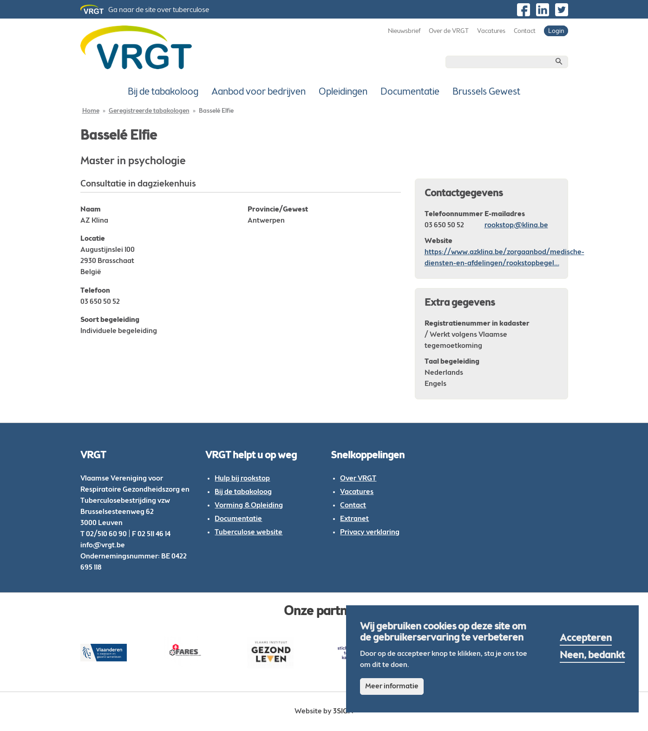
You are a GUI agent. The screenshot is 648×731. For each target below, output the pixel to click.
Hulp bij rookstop (242, 478)
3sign (343, 711)
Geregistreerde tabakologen (149, 111)
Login (556, 31)
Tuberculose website (248, 532)
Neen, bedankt (592, 656)
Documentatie (409, 92)
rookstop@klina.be (516, 225)
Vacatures (491, 31)
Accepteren (586, 639)
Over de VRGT (449, 31)
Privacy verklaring (369, 532)
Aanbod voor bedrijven (258, 92)
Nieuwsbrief (404, 31)
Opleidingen (343, 92)
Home (90, 111)
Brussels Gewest (486, 92)
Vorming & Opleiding (249, 505)
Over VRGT (358, 478)
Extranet (354, 519)
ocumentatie (241, 519)
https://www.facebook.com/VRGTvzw (523, 9)
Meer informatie (392, 686)
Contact (525, 31)
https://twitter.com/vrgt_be (561, 9)
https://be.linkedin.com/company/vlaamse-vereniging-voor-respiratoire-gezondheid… (542, 9)
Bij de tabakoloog (163, 92)
